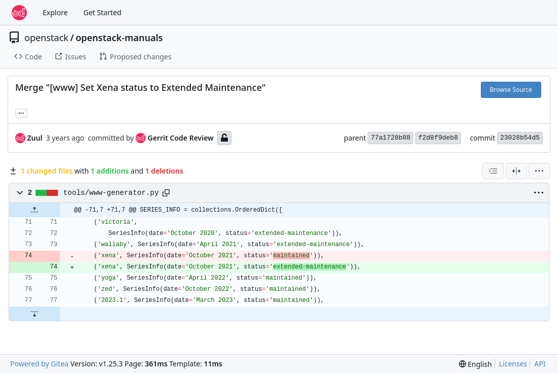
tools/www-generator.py (111, 193)
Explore (55, 12)
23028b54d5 (520, 138)
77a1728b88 (390, 138)
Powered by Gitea (39, 363)
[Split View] (516, 171)
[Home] (19, 13)
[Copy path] (166, 193)
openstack (46, 37)
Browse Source (511, 89)
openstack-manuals (119, 37)
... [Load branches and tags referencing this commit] (21, 112)
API (539, 363)
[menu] (539, 171)
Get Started (102, 12)
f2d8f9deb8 (438, 138)
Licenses (513, 363)
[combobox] (493, 171)
